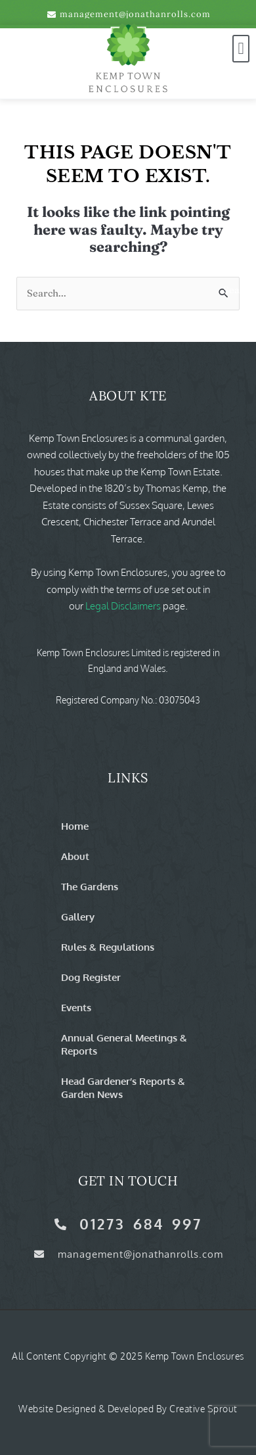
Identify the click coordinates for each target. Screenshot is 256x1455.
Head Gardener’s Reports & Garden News (123, 1087)
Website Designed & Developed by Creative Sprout (128, 1408)
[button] (240, 48)
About (75, 856)
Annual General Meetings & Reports (124, 1044)
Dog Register (91, 977)
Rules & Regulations (107, 947)
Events (76, 1007)
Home (75, 826)
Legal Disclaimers (123, 606)
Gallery (78, 916)
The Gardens (89, 886)
